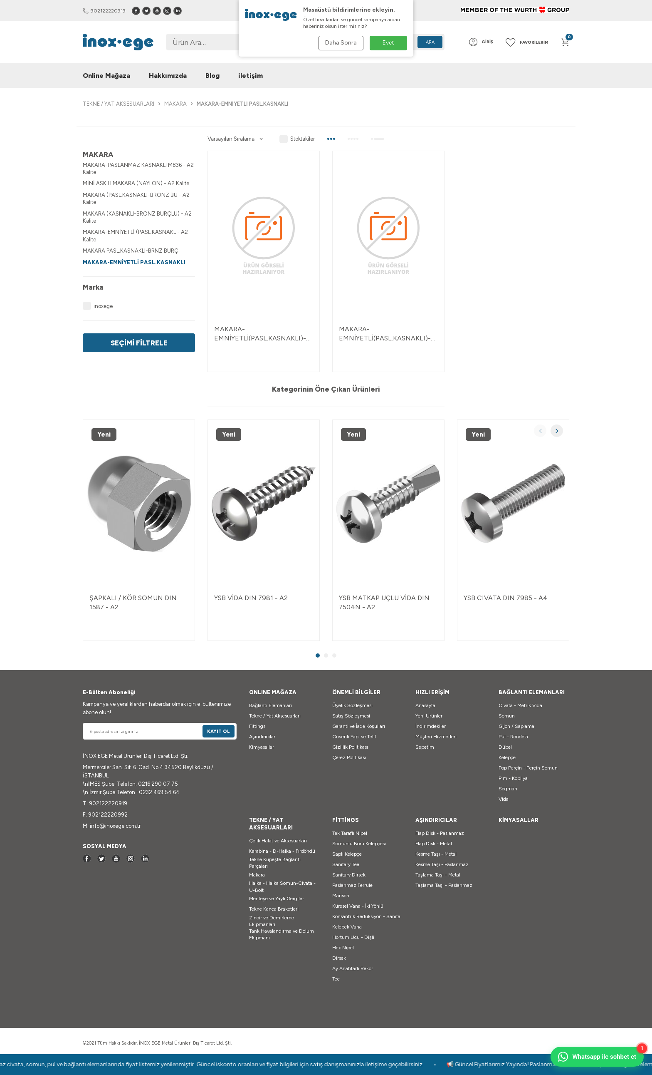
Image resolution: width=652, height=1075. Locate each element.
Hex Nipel (343, 948)
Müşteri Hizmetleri (436, 737)
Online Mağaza (106, 75)
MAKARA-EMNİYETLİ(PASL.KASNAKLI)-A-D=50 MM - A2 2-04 (385, 334)
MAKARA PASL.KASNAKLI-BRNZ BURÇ (130, 251)
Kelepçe (507, 757)
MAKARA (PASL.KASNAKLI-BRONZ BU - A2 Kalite (136, 198)
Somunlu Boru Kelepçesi (359, 844)
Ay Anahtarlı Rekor (352, 968)
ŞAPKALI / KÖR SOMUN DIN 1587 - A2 (133, 602)
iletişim (250, 75)
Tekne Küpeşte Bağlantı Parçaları (275, 863)
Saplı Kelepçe (347, 854)
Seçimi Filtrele (139, 343)
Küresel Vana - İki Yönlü (357, 906)
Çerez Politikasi (349, 757)
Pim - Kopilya (513, 778)
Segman (508, 789)
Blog (212, 75)
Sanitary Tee (345, 864)
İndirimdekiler (430, 726)
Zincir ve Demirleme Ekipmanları (271, 921)
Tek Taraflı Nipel (349, 833)
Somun (507, 716)
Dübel (505, 747)
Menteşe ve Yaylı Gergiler (276, 898)
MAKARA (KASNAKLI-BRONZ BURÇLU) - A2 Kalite (137, 217)
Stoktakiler (297, 139)
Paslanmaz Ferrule (352, 885)
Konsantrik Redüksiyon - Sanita (366, 916)
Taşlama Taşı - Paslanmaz (443, 885)
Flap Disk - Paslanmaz (439, 833)
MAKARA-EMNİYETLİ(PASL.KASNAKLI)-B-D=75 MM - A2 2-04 (263, 334)
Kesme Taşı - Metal (436, 854)
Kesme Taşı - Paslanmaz (442, 864)
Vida (504, 799)
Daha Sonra (341, 42)
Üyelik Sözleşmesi (352, 705)
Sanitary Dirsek (349, 875)
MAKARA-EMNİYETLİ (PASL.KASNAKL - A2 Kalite (135, 235)
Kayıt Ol (218, 731)
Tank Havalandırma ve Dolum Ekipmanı (281, 934)
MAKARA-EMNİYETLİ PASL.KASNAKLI (134, 262)
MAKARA (175, 104)
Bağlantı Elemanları (270, 705)
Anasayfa (425, 705)
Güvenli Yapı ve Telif (354, 737)
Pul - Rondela (513, 737)
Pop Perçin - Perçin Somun (528, 768)
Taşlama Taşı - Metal (437, 875)
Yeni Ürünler (428, 716)
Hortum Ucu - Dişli (353, 937)
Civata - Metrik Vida (520, 705)
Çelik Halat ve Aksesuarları (278, 841)
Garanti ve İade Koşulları (358, 726)
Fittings (257, 726)
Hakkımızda (168, 75)
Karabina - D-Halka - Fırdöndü (282, 851)
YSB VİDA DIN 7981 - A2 (251, 598)
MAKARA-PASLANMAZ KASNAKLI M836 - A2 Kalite (138, 168)
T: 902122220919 (105, 803)
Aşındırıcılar (262, 737)
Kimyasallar (261, 747)
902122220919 (104, 11)
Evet (388, 42)
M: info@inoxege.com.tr (112, 826)
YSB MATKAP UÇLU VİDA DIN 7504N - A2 (384, 602)
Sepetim (424, 747)
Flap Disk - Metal (433, 844)
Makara (257, 875)
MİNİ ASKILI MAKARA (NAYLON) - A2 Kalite (136, 183)
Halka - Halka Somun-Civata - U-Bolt (282, 886)
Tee (336, 979)
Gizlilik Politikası (350, 747)
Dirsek (339, 958)
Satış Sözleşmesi (351, 716)
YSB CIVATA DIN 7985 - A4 (506, 598)
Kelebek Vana (347, 927)
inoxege (98, 306)
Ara (430, 42)
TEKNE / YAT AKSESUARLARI (118, 104)
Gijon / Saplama (516, 726)
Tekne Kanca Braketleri (274, 909)
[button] (540, 431)
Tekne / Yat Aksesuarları (275, 716)
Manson (340, 896)
